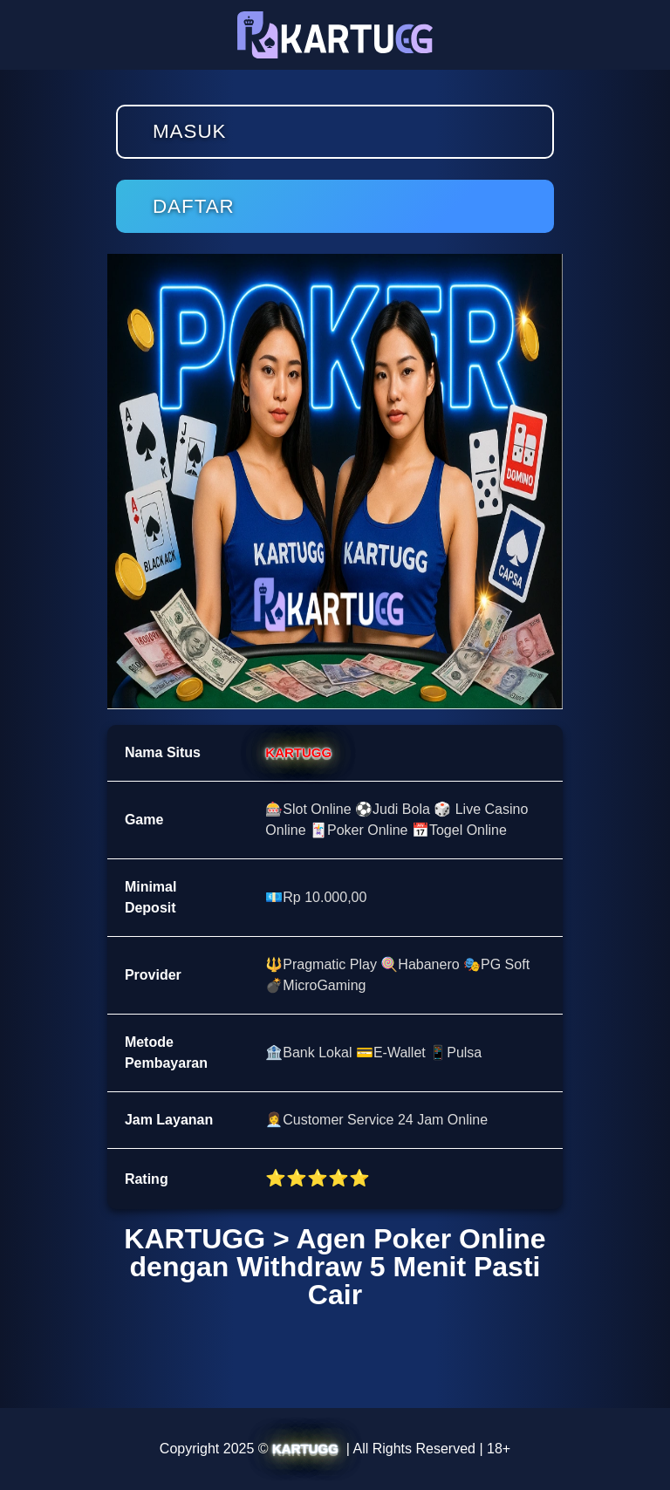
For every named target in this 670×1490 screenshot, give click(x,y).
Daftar (194, 206)
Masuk (190, 131)
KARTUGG (298, 752)
